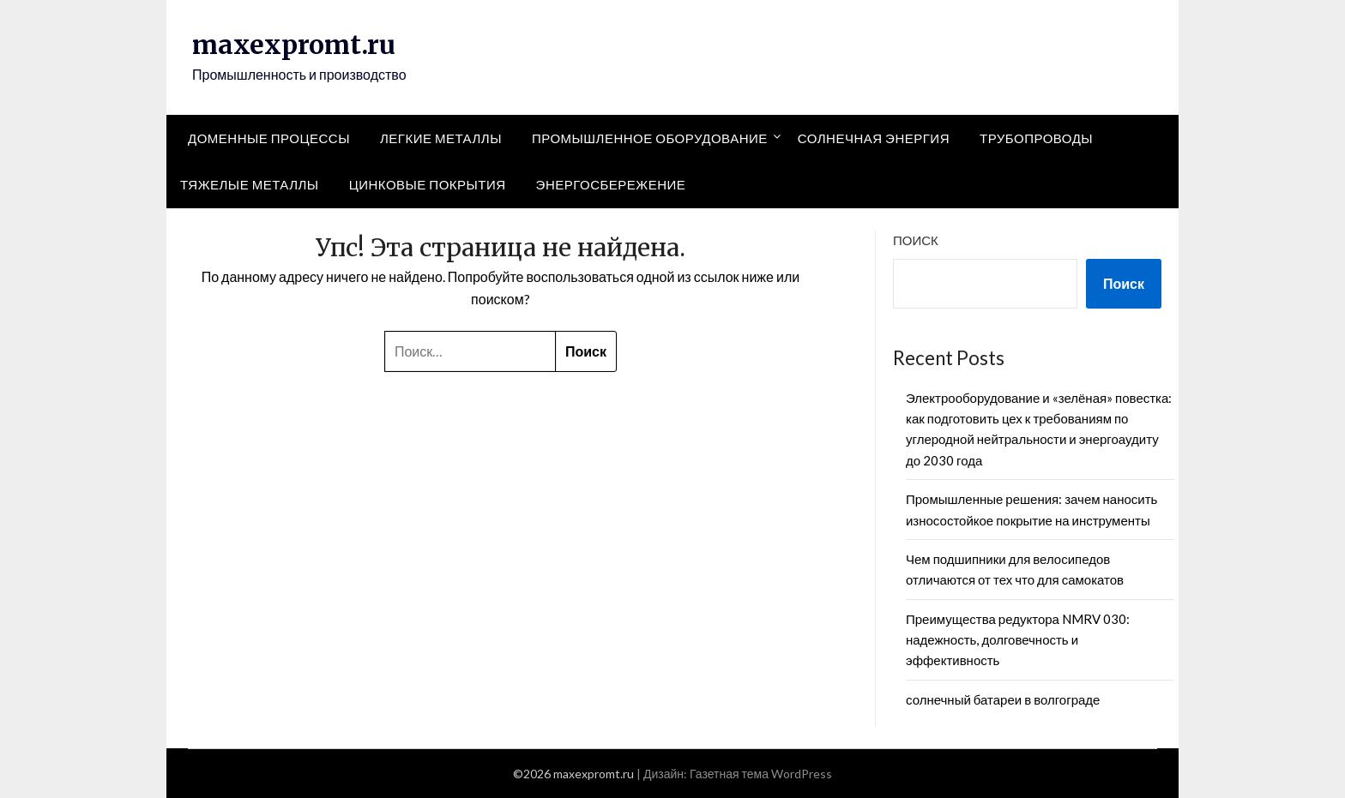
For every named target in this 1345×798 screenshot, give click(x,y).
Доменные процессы (269, 138)
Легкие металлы (441, 138)
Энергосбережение (611, 184)
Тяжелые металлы (249, 184)
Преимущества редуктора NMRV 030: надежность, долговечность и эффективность (1018, 640)
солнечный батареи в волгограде (1003, 699)
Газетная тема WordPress (761, 773)
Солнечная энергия (874, 138)
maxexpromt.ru (293, 44)
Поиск (915, 240)
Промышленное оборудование (650, 138)
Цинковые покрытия (427, 184)
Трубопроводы (1036, 138)
